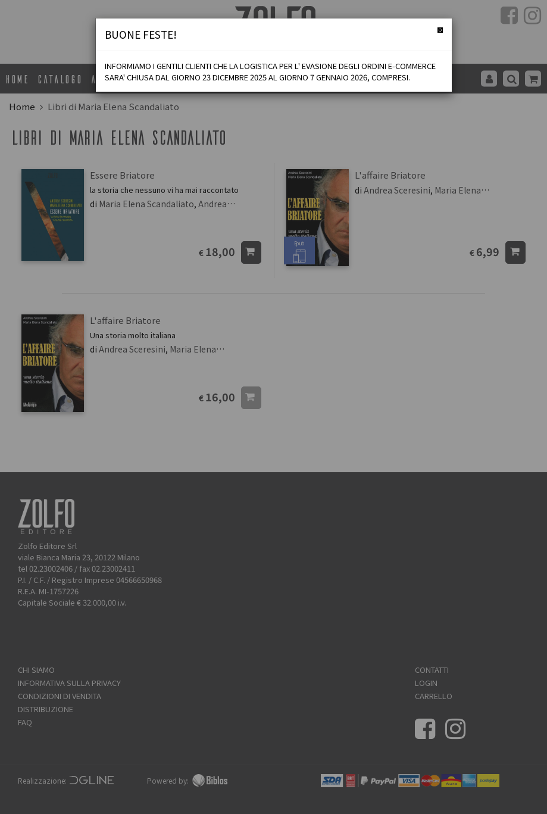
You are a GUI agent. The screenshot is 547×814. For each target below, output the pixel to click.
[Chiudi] (440, 30)
